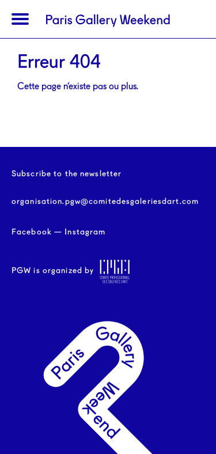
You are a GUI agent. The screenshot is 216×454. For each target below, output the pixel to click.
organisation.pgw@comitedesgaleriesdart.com (105, 202)
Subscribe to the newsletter (67, 174)
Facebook (32, 232)
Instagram (85, 232)
